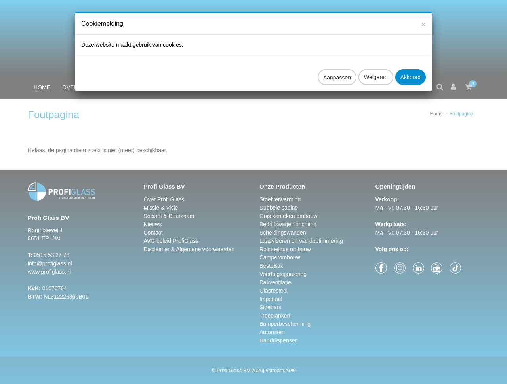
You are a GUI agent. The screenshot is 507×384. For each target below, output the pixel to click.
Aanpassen (337, 70)
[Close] (423, 17)
